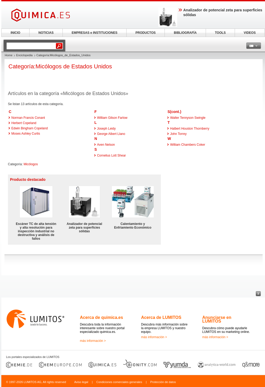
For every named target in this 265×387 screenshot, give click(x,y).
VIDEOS (250, 33)
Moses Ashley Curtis (25, 133)
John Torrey (178, 134)
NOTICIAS (46, 33)
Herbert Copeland (23, 123)
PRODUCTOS (146, 33)
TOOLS (220, 33)
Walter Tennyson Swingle (187, 118)
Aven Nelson (106, 145)
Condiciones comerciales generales (119, 382)
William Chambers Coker (187, 145)
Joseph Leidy (106, 128)
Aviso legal (81, 382)
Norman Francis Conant (28, 118)
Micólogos (30, 164)
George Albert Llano (111, 134)
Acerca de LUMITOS (161, 317)
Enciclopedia (24, 55)
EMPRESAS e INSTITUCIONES (94, 33)
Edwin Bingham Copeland (29, 128)
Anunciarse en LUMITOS (216, 319)
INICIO (15, 33)
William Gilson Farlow (112, 118)
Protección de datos (163, 382)
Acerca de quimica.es (101, 317)
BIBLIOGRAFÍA (185, 33)
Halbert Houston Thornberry (189, 128)
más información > (93, 341)
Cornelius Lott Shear (111, 155)
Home (8, 55)
